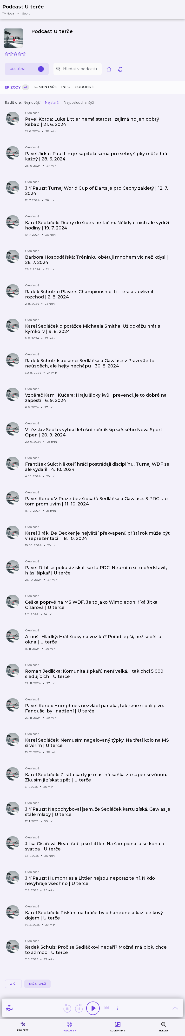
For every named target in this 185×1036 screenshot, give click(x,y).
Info (65, 87)
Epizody (17, 87)
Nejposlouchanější (79, 102)
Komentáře (45, 87)
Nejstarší (52, 102)
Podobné (84, 87)
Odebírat (27, 69)
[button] (26, 9)
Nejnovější (31, 102)
